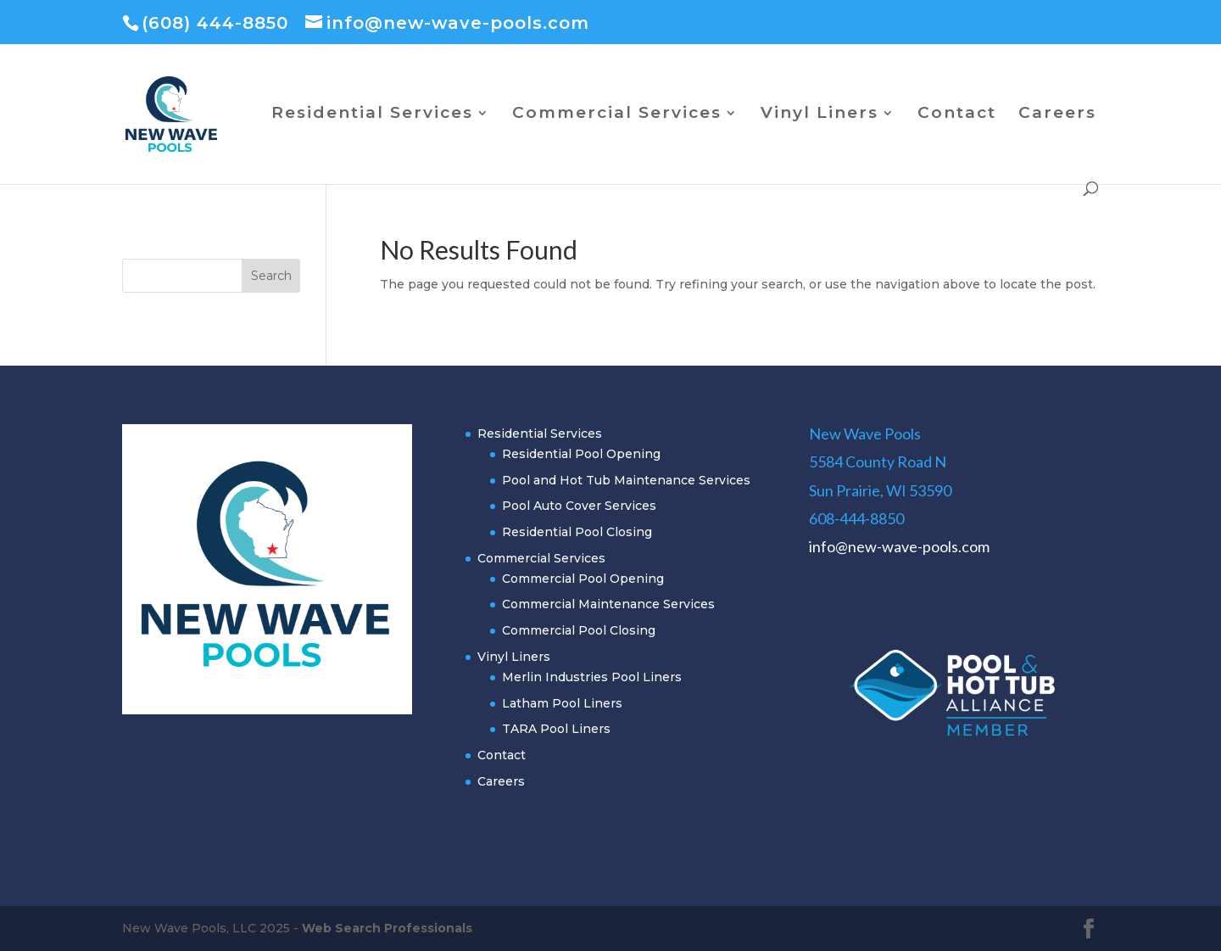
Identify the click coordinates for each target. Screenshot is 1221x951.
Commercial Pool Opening (583, 578)
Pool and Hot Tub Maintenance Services (626, 480)
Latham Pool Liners (562, 703)
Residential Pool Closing (577, 532)
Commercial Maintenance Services (608, 604)
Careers (1057, 114)
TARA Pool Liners (556, 728)
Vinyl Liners (819, 114)
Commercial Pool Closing (578, 630)
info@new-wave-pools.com (899, 546)
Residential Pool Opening (581, 454)
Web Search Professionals (387, 928)
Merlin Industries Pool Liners (592, 677)
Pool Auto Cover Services (579, 505)
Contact (956, 114)
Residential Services (372, 114)
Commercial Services (617, 114)
